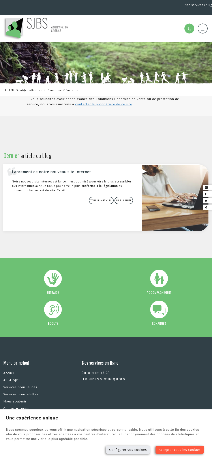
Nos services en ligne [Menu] (92, 356)
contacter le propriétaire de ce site (103, 99)
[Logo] (36, 23)
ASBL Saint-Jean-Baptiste (23, 84)
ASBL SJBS (12, 374)
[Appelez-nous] (189, 23)
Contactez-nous (16, 402)
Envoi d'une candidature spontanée (96, 372)
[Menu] (203, 23)
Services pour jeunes (20, 381)
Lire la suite (124, 194)
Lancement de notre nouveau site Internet (51, 165)
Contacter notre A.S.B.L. (89, 366)
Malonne (10, 5)
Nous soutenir (14, 395)
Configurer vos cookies (128, 450)
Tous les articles (101, 194)
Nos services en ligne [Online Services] (193, 5)
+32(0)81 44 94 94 (38, 5)
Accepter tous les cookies (180, 450)
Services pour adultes (20, 388)
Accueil (9, 367)
